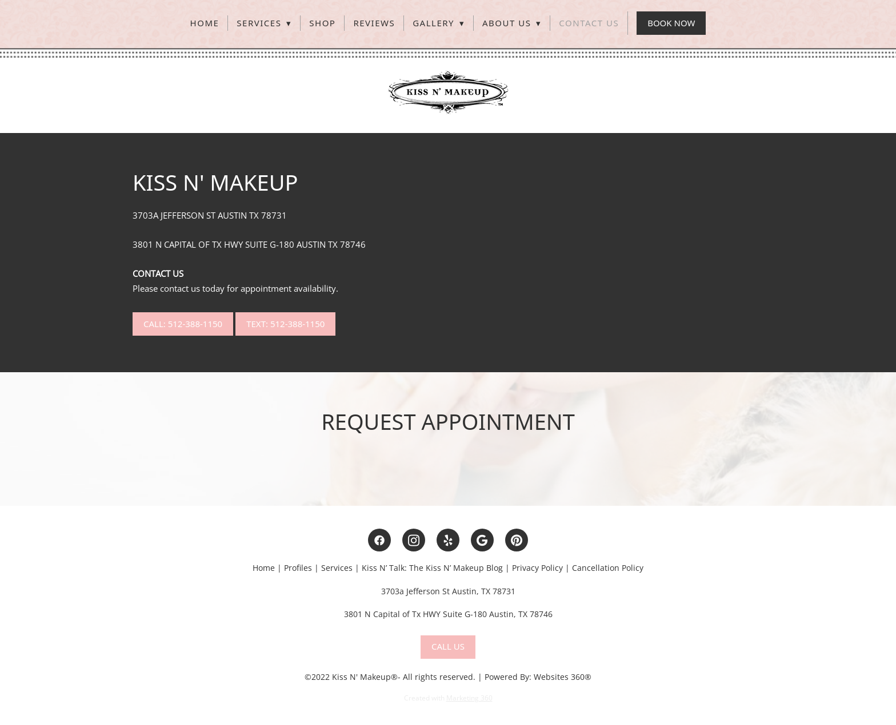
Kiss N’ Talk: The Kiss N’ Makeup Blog (432, 567)
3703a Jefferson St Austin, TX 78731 (448, 591)
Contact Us (589, 23)
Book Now (671, 23)
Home (204, 23)
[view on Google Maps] (448, 462)
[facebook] (379, 540)
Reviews (374, 23)
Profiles (299, 567)
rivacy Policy (540, 567)
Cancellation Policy (607, 567)
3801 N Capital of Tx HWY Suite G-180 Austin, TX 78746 (448, 614)
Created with (448, 698)
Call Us (448, 646)
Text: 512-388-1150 (285, 323)
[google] (482, 540)
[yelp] (448, 540)
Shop (322, 23)
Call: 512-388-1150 (182, 323)
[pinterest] (516, 540)
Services (264, 23)
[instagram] (413, 540)
